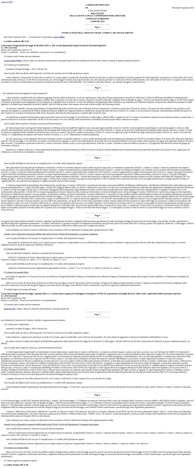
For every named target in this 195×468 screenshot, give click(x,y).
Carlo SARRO (59, 37)
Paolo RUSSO (9, 309)
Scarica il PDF (7, 2)
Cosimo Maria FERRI (13, 61)
